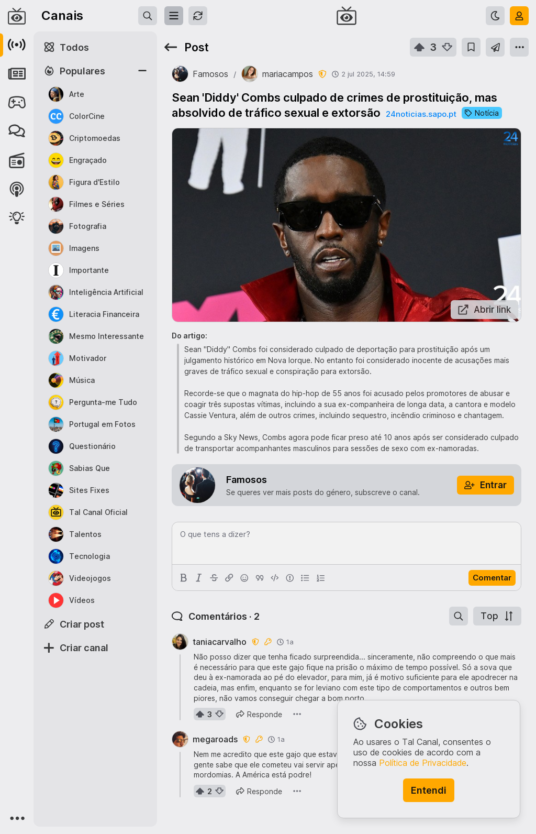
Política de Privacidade (422, 763)
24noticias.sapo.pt (421, 114)
